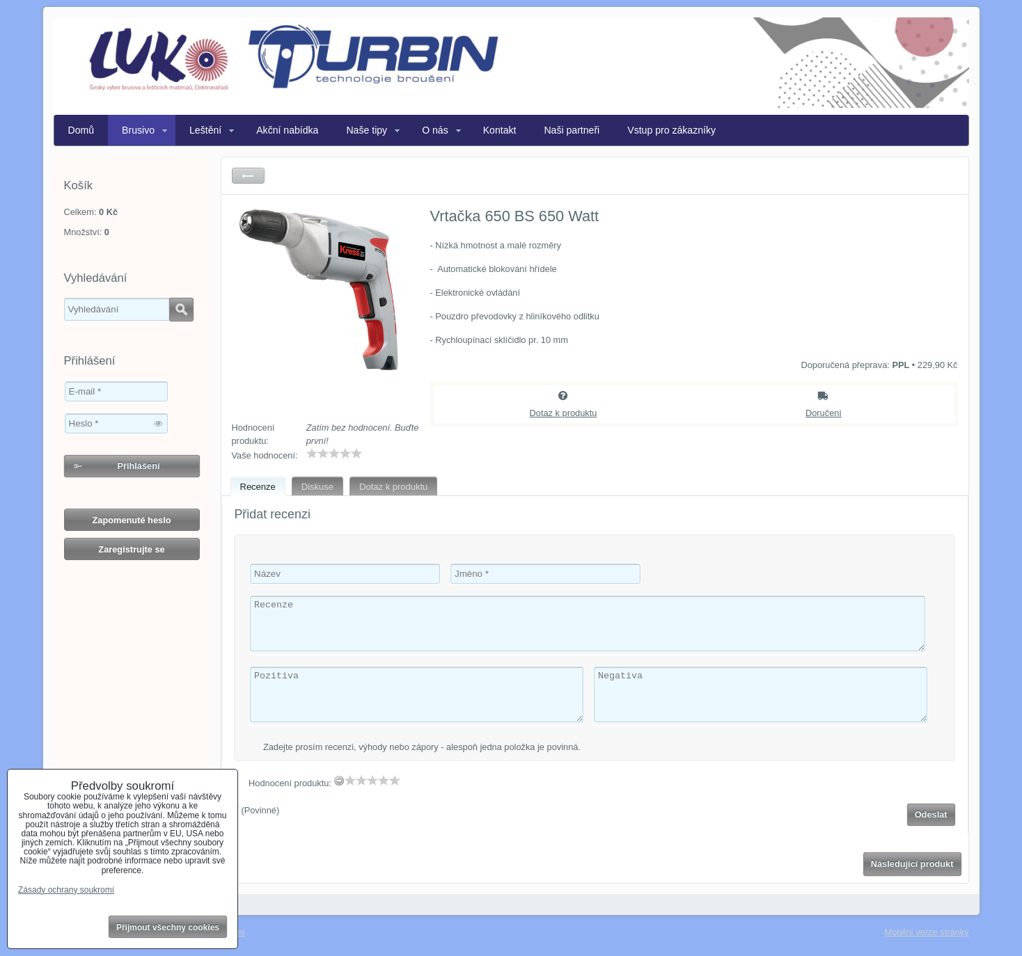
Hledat (181, 309)
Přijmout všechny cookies (167, 927)
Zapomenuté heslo (131, 520)
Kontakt (500, 130)
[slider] (334, 453)
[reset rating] (339, 780)
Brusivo (138, 130)
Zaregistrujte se (131, 549)
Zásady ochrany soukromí (66, 890)
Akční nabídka (287, 130)
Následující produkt (912, 864)
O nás (435, 130)
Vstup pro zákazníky (671, 130)
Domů (81, 130)
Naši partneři (571, 130)
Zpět (248, 176)
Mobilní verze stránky (927, 932)
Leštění (205, 130)
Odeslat (931, 814)
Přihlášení (138, 466)
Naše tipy (366, 130)
